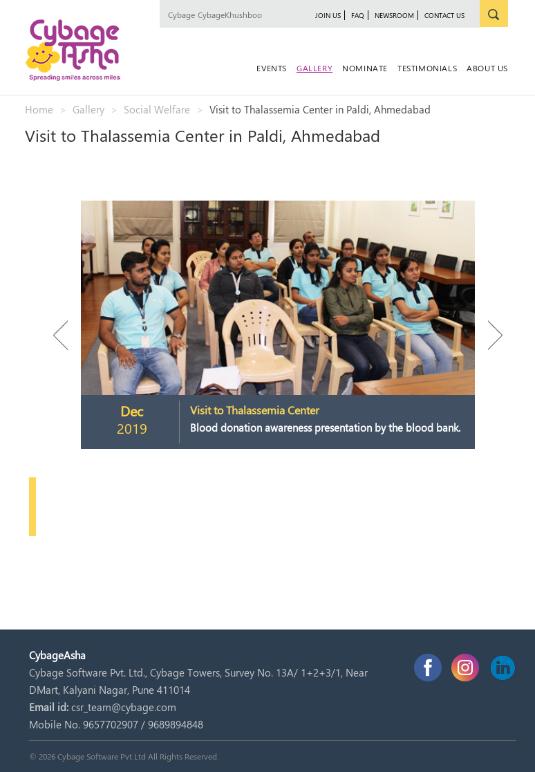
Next (489, 335)
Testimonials (427, 67)
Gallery (314, 67)
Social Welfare (157, 109)
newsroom (394, 15)
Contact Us (444, 15)
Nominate (365, 67)
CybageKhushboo (230, 14)
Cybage (181, 14)
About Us (487, 67)
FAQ (357, 15)
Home (39, 109)
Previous (67, 335)
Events (271, 67)
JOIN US (328, 15)
